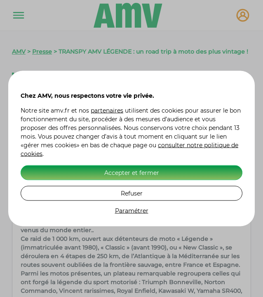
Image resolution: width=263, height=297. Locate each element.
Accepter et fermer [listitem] (131, 172)
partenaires (107, 110)
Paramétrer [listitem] (131, 210)
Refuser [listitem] (132, 193)
